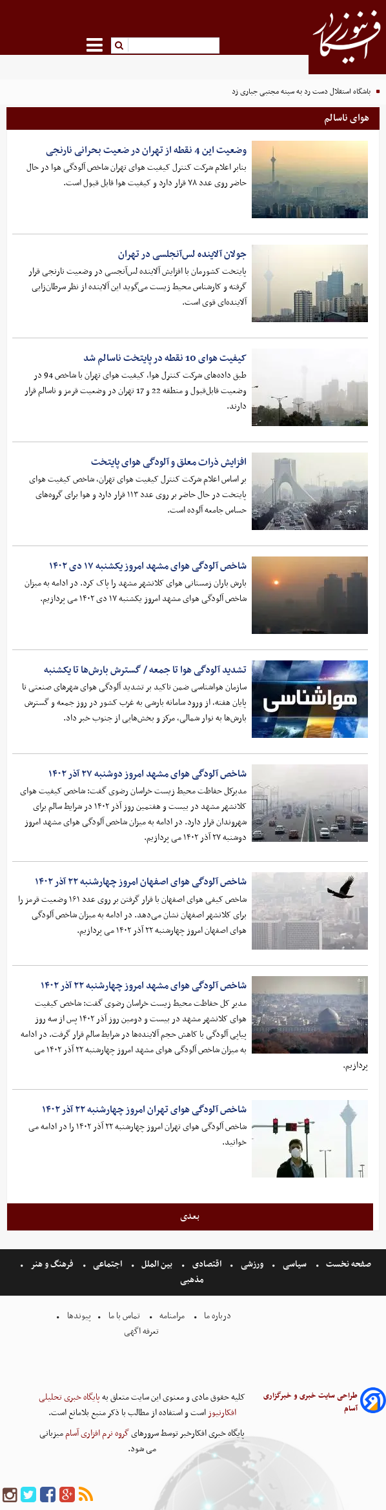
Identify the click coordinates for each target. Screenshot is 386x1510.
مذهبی (193, 1279)
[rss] (86, 1495)
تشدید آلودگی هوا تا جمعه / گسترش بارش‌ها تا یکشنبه (145, 670)
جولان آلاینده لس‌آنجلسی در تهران (182, 254)
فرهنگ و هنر (52, 1264)
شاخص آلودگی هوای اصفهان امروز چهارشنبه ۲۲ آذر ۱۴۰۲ (141, 881)
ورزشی (252, 1264)
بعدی (189, 1216)
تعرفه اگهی (142, 1331)
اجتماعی (107, 1264)
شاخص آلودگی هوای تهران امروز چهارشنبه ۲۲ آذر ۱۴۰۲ (144, 1109)
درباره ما (217, 1316)
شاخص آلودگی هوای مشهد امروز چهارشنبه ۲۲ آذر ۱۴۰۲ (144, 985)
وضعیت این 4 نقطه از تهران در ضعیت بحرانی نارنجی (146, 150)
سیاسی (295, 1264)
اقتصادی (206, 1264)
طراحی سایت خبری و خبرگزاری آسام (310, 1402)
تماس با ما (124, 1316)
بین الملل (156, 1264)
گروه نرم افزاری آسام (96, 1433)
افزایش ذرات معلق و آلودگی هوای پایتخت (169, 462)
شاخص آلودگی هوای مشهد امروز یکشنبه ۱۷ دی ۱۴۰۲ (148, 566)
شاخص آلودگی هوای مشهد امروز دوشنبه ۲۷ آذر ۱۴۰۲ (147, 774)
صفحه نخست (347, 1264)
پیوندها (78, 1316)
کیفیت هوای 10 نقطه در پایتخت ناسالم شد (165, 358)
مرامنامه (172, 1316)
